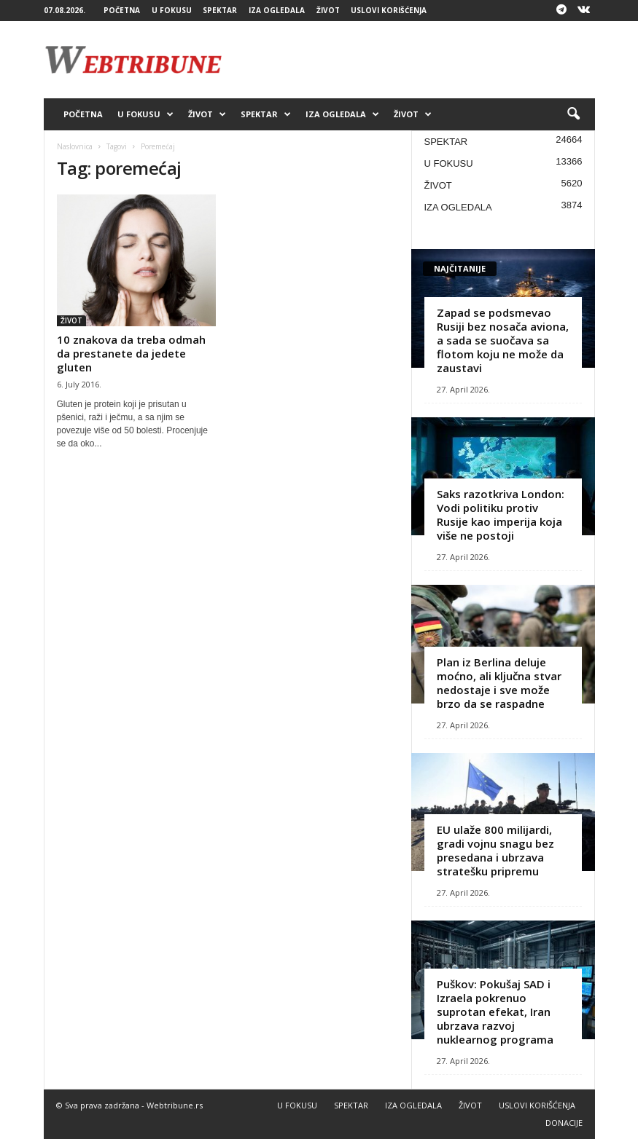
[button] (573, 114)
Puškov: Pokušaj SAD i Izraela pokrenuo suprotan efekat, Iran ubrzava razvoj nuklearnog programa (495, 1012)
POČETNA (122, 10)
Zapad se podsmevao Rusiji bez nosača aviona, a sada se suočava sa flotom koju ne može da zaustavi (503, 340)
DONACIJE (564, 1122)
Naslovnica (75, 146)
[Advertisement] (409, 60)
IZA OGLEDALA (277, 10)
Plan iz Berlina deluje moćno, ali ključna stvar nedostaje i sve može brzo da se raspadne (499, 683)
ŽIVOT (328, 10)
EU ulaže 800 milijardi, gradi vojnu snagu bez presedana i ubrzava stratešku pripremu (495, 850)
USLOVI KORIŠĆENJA (389, 10)
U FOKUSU (172, 10)
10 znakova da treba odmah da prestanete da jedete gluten (131, 353)
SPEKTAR (220, 10)
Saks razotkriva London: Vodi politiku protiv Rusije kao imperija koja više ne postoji (500, 514)
